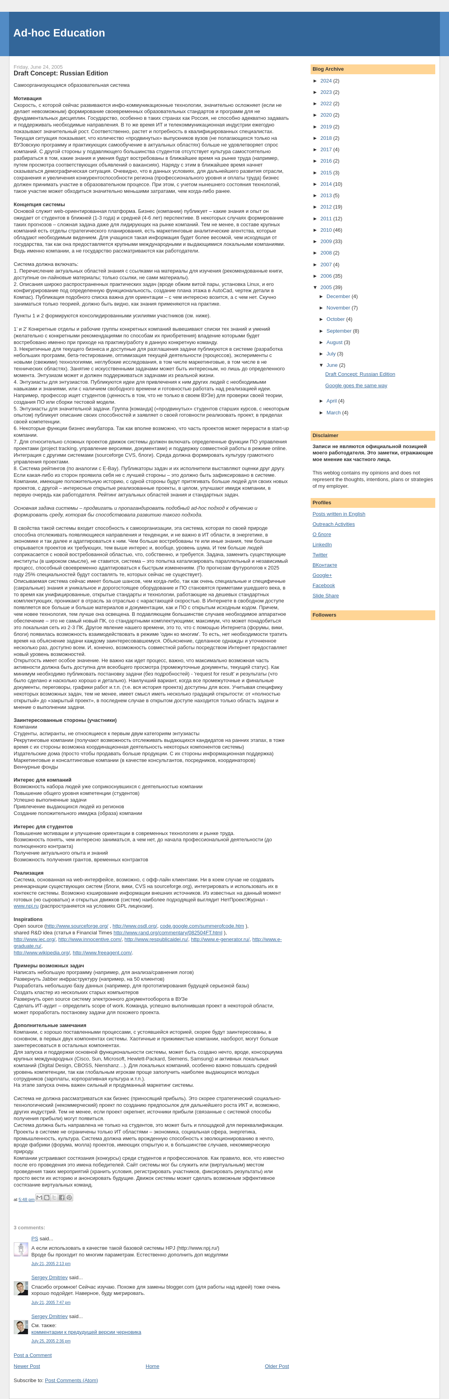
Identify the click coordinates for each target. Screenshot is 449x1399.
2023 (326, 92)
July (332, 354)
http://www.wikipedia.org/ (42, 953)
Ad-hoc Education (59, 33)
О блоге (322, 534)
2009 (326, 241)
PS (34, 1239)
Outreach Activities (334, 524)
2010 (326, 230)
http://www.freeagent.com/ (102, 953)
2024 (326, 81)
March (334, 413)
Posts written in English (339, 514)
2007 (326, 264)
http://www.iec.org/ (34, 939)
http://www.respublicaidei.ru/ (156, 939)
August (335, 342)
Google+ (322, 575)
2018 (326, 138)
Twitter (320, 555)
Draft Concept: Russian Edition (360, 374)
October (336, 319)
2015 (326, 173)
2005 (326, 287)
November (339, 308)
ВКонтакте (325, 565)
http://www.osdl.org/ (134, 926)
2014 (326, 184)
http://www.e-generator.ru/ (220, 939)
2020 (326, 115)
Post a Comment (33, 1355)
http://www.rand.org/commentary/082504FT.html (168, 933)
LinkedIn (322, 545)
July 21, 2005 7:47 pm (51, 1302)
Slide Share (326, 596)
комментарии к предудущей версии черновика (86, 1332)
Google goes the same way (356, 385)
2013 (326, 195)
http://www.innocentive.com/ (89, 939)
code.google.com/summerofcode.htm (202, 926)
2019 (326, 127)
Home (153, 1366)
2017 (326, 149)
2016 (326, 161)
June (333, 365)
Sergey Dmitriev (49, 1277)
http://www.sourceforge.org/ (77, 926)
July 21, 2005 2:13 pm (51, 1264)
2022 (326, 103)
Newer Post (27, 1366)
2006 (326, 276)
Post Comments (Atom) (71, 1380)
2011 (326, 219)
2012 (326, 207)
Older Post (277, 1366)
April (333, 401)
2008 (326, 253)
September (340, 331)
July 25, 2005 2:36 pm (51, 1341)
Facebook (324, 585)
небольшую (51, 972)
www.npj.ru (26, 906)
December (339, 296)
